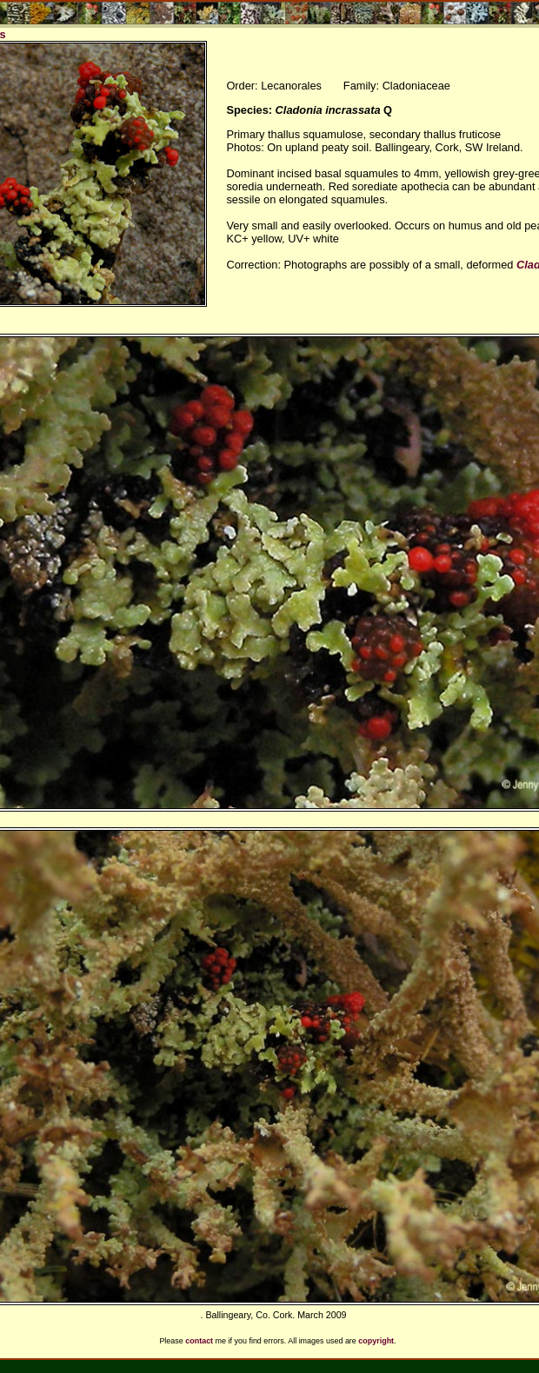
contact (199, 1341)
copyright (376, 1341)
